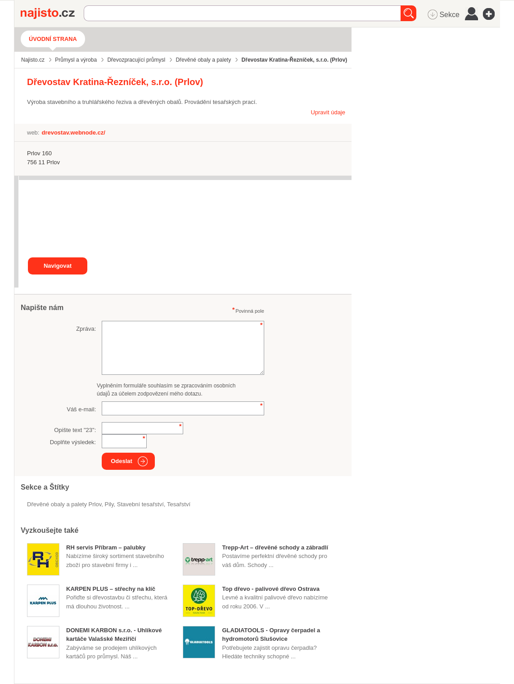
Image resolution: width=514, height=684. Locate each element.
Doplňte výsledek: (73, 442)
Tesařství (178, 504)
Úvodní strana (53, 39)
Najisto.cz (52, 13)
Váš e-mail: (81, 409)
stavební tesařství (140, 504)
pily (109, 504)
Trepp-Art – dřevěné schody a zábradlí (275, 547)
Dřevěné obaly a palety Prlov (64, 504)
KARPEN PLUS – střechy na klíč (110, 588)
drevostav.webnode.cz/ (73, 132)
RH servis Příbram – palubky (105, 547)
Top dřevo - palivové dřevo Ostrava (271, 588)
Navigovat (58, 265)
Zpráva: (86, 328)
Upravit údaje (328, 112)
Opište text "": (75, 430)
